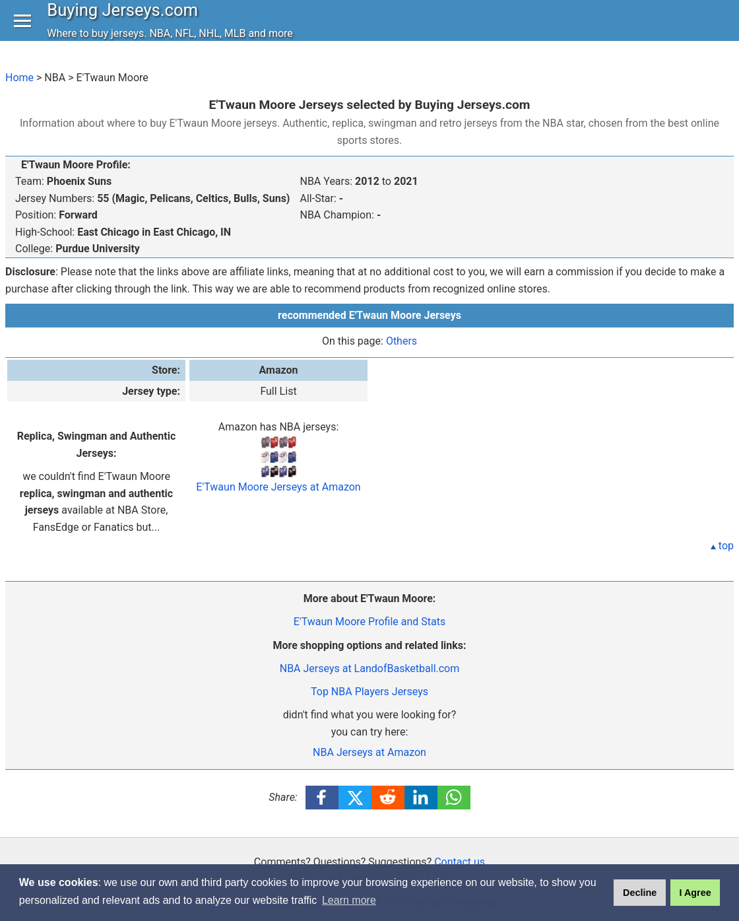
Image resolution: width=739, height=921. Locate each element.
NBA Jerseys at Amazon (369, 752)
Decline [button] (640, 892)
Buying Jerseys (125, 22)
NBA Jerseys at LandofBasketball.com (370, 668)
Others (401, 341)
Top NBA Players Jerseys (369, 691)
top (722, 545)
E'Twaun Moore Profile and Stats (369, 621)
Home (19, 77)
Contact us (459, 862)
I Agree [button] (695, 892)
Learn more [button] (349, 900)
